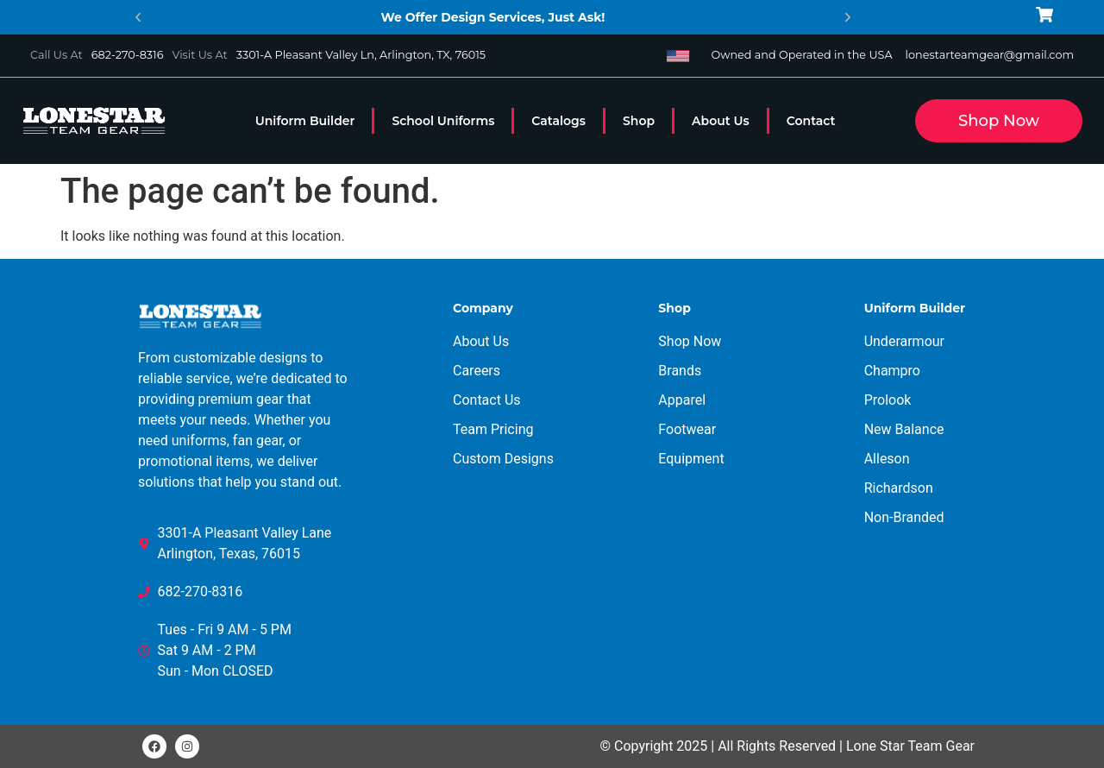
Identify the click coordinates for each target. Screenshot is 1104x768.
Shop (639, 121)
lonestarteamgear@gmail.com (990, 54)
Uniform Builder (305, 121)
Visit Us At (199, 54)
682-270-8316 (127, 54)
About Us (721, 121)
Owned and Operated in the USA (801, 54)
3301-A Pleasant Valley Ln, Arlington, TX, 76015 (361, 54)
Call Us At (56, 54)
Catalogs (558, 121)
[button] (138, 17)
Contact (811, 121)
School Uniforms (443, 121)
